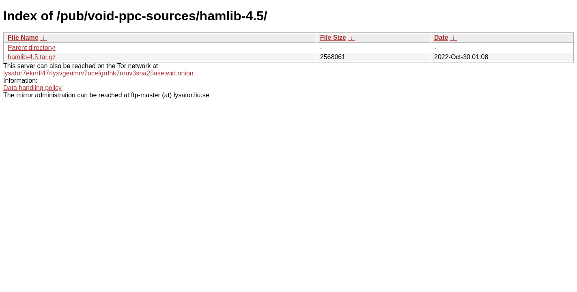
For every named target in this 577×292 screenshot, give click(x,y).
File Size (333, 37)
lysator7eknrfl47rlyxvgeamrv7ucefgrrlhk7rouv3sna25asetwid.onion (98, 73)
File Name (23, 37)
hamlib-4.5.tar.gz (32, 57)
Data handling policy (32, 87)
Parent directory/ (31, 47)
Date (441, 37)
